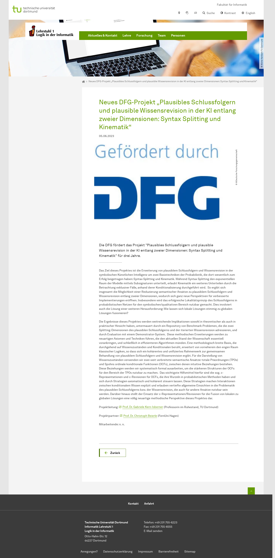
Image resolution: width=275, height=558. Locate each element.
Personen (178, 35)
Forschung (144, 35)
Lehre (127, 35)
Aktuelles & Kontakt (102, 35)
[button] (112, 453)
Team (162, 35)
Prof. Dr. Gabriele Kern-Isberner (143, 407)
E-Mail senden (153, 531)
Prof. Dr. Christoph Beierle (140, 415)
